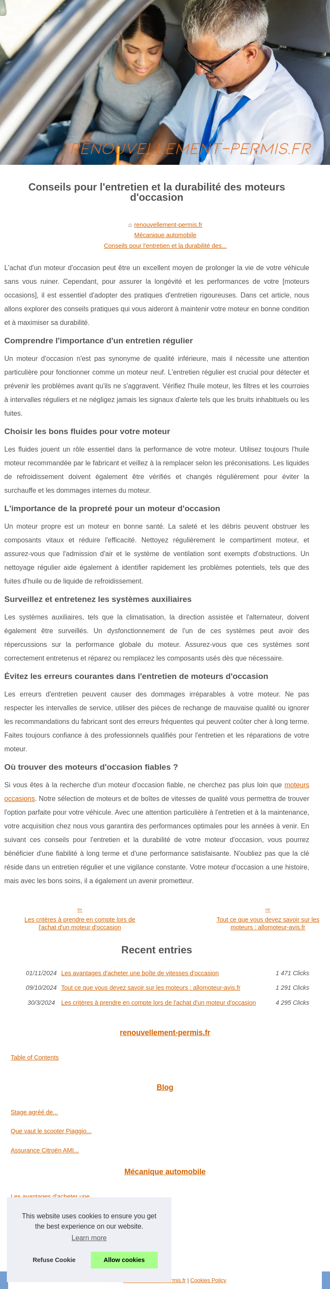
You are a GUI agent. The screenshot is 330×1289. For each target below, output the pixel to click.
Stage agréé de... (34, 1112)
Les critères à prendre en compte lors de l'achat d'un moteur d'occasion (79, 923)
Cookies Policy (208, 1280)
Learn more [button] (89, 1237)
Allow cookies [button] (124, 1259)
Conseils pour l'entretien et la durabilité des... (165, 245)
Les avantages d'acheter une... (53, 1196)
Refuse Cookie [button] (54, 1259)
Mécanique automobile (165, 235)
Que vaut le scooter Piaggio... (51, 1131)
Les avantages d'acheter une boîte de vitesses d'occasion (140, 973)
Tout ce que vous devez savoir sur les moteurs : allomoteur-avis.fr (150, 988)
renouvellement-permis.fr (168, 224)
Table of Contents (35, 1057)
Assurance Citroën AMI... (45, 1150)
